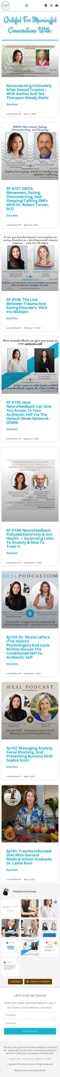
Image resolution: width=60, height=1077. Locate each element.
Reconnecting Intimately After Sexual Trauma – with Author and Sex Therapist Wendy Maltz (29, 91)
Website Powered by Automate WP (30, 1070)
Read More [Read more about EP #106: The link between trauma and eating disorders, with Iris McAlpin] (12, 318)
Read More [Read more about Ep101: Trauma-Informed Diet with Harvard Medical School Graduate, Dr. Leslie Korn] (12, 869)
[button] (26, 5)
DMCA (48, 1059)
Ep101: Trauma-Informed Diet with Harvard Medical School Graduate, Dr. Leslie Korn (29, 857)
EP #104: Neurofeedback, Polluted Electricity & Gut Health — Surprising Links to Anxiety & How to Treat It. (30, 538)
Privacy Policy (15, 1059)
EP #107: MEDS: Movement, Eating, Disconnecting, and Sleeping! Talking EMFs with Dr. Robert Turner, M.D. (27, 198)
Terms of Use (28, 1059)
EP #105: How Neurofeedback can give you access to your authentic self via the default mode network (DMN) (28, 412)
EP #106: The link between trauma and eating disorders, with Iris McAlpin (26, 305)
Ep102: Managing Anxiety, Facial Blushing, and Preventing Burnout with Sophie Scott (29, 754)
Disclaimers (40, 1059)
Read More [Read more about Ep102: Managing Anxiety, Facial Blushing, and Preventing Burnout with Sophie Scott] (12, 766)
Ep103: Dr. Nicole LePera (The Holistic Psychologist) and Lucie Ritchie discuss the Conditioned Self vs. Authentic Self (28, 647)
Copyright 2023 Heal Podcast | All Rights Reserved (30, 1064)
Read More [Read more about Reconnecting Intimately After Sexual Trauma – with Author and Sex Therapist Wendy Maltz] (12, 104)
